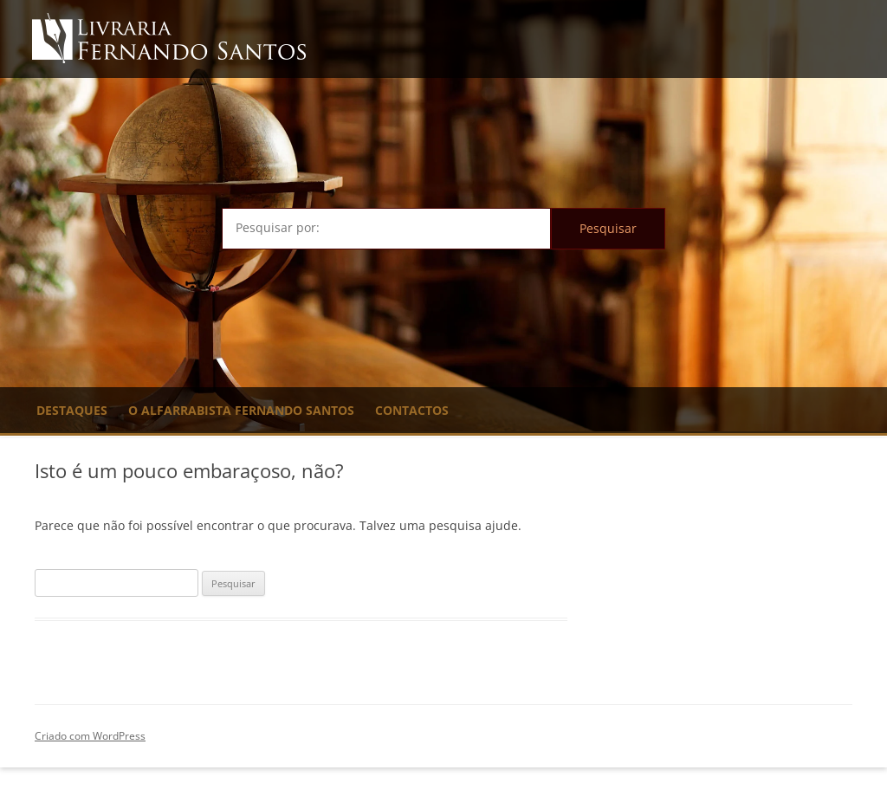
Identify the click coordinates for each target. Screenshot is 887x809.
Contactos (412, 410)
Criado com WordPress (90, 735)
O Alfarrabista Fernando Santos (241, 410)
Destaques (71, 410)
